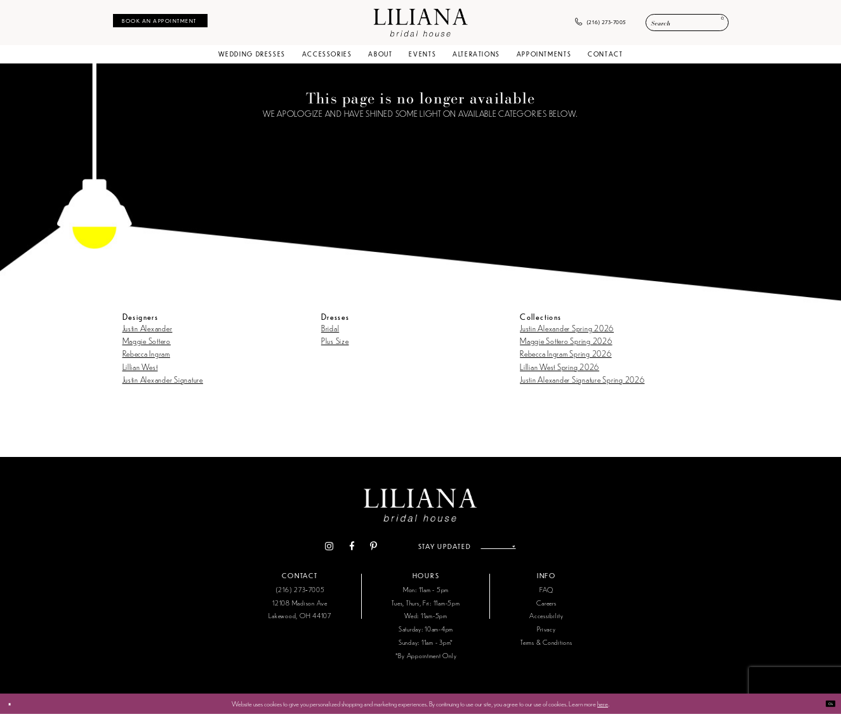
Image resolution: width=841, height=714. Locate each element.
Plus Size (335, 340)
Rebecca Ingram (146, 353)
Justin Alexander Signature (163, 379)
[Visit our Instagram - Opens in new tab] (307, 547)
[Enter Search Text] (687, 22)
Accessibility (546, 615)
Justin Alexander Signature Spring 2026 (582, 379)
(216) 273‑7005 (300, 589)
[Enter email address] (498, 546)
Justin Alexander (148, 327)
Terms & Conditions (546, 642)
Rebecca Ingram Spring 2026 (565, 353)
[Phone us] (601, 23)
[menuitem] (160, 20)
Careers (546, 602)
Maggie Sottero (147, 340)
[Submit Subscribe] (532, 546)
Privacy (546, 629)
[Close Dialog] (14, 704)
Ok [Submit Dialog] (824, 703)
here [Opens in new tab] (602, 703)
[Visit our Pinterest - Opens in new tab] (352, 547)
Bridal (330, 327)
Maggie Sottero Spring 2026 (566, 340)
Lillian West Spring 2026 (559, 366)
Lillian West (140, 366)
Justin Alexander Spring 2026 (567, 327)
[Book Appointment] (160, 20)
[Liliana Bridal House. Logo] (420, 22)
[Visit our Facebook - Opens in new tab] (330, 547)
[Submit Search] (716, 23)
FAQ (546, 589)
